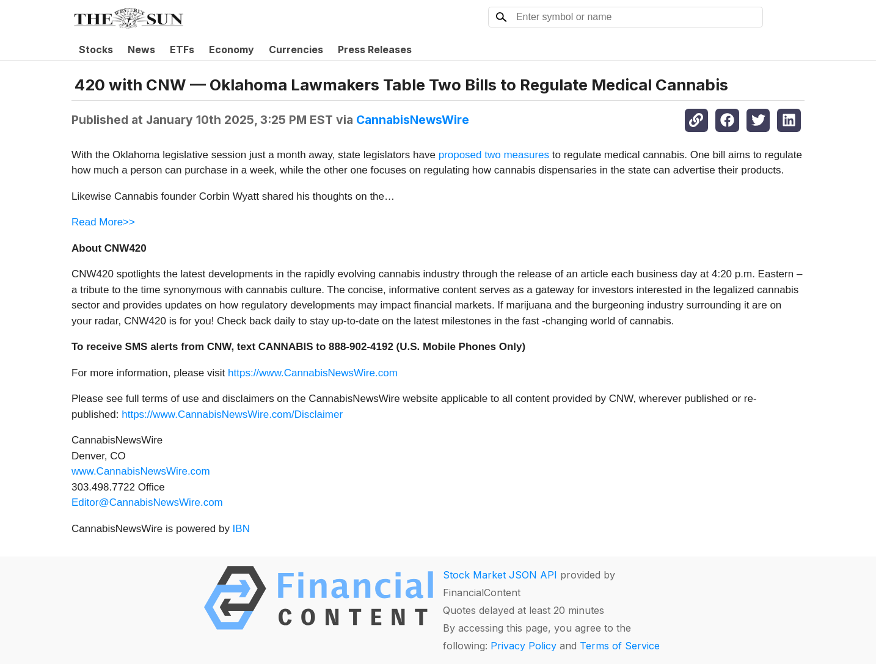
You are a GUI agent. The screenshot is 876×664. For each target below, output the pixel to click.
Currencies (296, 49)
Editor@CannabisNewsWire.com (147, 502)
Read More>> (103, 222)
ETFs (182, 49)
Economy (231, 49)
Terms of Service (620, 646)
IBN (241, 528)
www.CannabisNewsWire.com (140, 471)
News (141, 49)
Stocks (96, 49)
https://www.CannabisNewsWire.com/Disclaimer (232, 414)
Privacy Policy (524, 646)
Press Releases (375, 49)
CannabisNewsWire (412, 119)
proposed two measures (494, 155)
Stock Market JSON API (500, 575)
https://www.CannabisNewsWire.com (313, 373)
